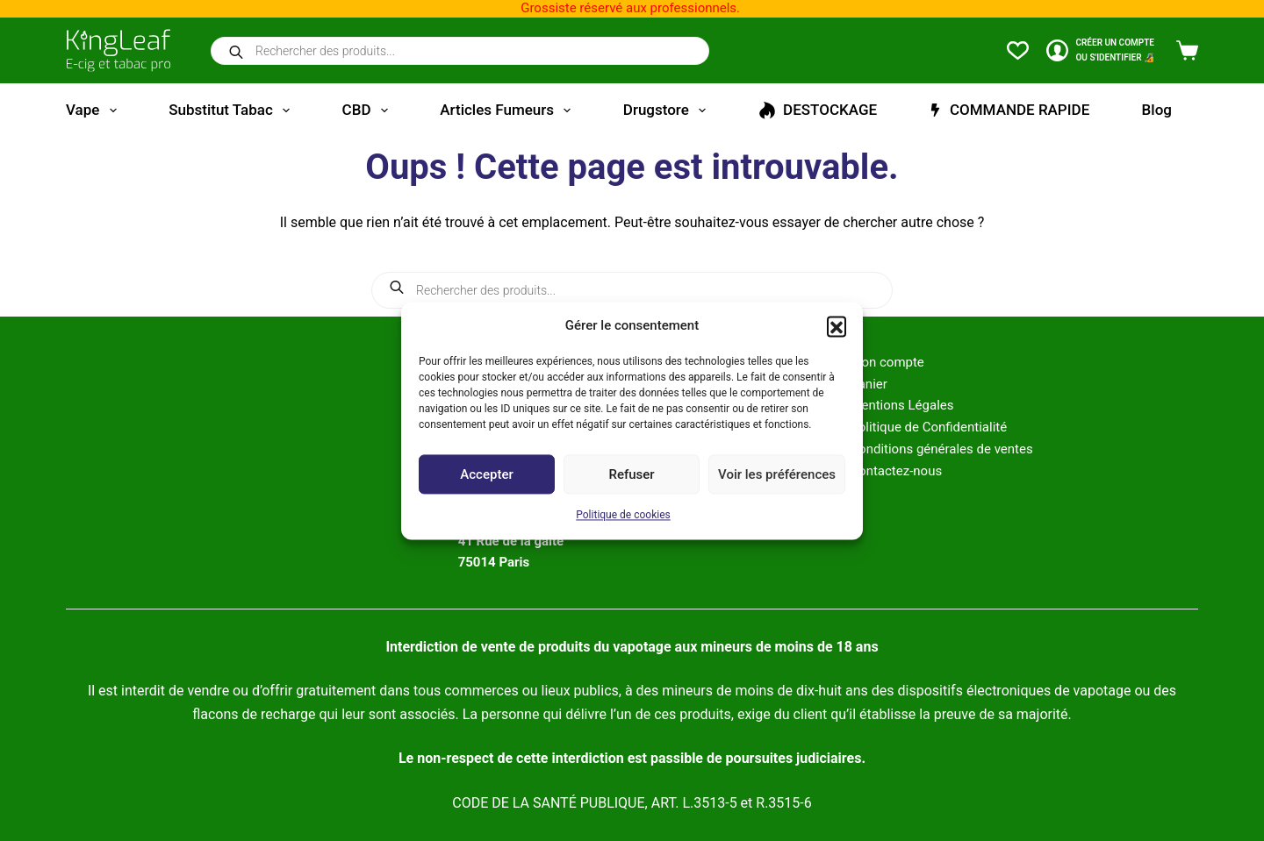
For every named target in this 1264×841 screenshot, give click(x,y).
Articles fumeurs (509, 110)
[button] (836, 325)
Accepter (486, 474)
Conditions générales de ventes (941, 449)
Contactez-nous (896, 471)
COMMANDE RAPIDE (1009, 109)
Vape (95, 110)
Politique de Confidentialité (928, 427)
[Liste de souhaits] (1018, 50)
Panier (868, 384)
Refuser (631, 474)
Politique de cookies (623, 516)
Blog (1157, 109)
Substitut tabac (233, 110)
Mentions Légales (901, 405)
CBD (368, 110)
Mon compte (887, 362)
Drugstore (668, 110)
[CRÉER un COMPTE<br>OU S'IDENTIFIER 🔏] (1100, 50)
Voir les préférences (777, 474)
